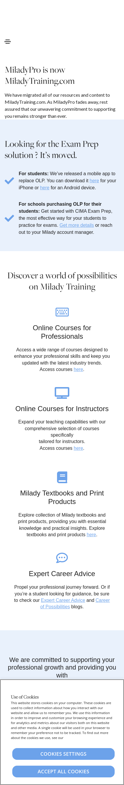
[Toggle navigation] (7, 42)
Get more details (77, 225)
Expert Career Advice (63, 600)
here (94, 180)
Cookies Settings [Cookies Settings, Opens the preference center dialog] (63, 753)
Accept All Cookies (63, 771)
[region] (62, 732)
